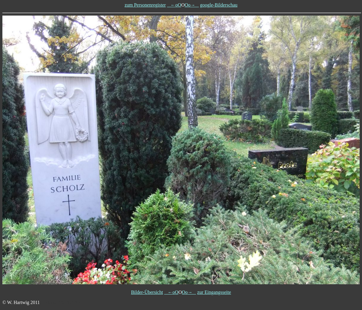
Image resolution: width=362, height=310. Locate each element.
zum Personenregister (145, 4)
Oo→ (192, 4)
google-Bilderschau (218, 4)
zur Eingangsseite (214, 292)
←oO (174, 4)
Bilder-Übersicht (147, 292)
